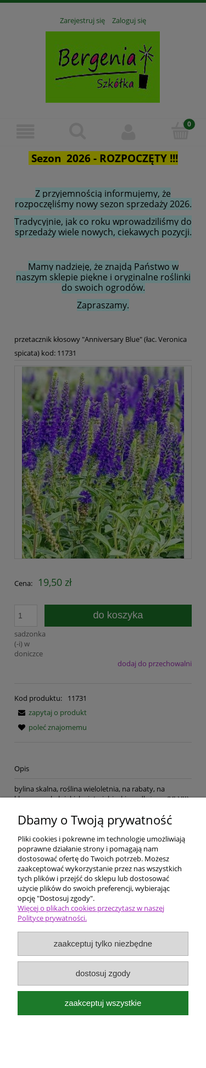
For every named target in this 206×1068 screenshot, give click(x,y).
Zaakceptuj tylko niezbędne (103, 943)
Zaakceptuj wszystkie (103, 1003)
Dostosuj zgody (103, 973)
